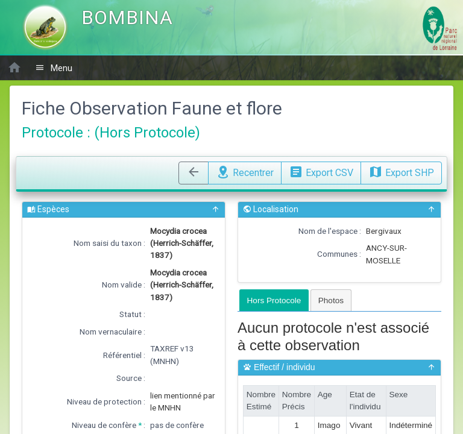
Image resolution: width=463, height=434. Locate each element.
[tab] (274, 299)
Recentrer (245, 171)
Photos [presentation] (331, 300)
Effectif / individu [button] (339, 367)
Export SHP (401, 171)
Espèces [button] (123, 209)
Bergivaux (384, 231)
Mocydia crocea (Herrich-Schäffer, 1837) (181, 243)
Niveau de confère (104, 425)
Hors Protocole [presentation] (274, 300)
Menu (53, 67)
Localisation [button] (339, 209)
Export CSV (321, 171)
